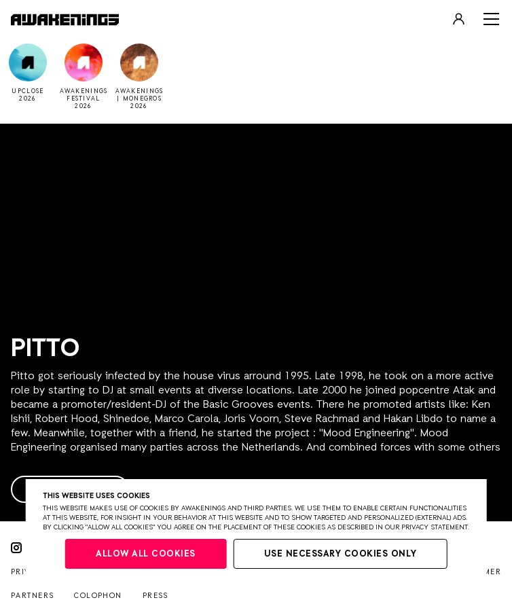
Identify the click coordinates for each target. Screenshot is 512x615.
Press (155, 595)
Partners (32, 595)
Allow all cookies (146, 554)
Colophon (98, 595)
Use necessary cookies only (340, 554)
